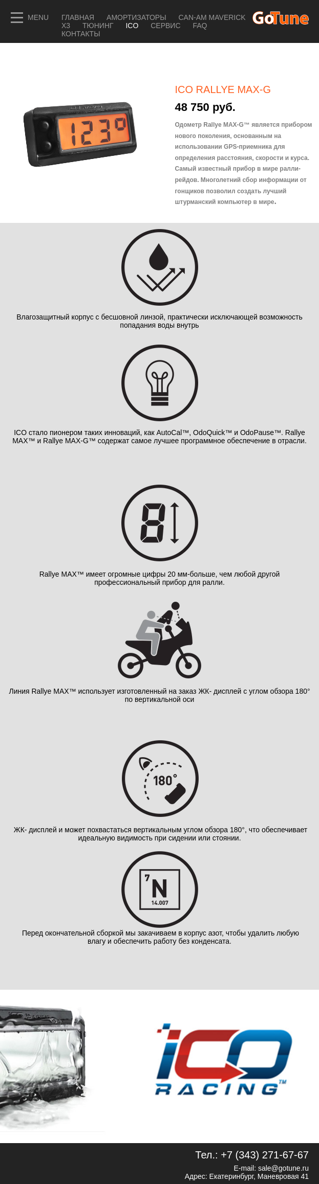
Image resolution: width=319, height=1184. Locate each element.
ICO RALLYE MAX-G (223, 89)
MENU (38, 17)
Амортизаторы (136, 17)
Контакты (80, 34)
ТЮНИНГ (98, 25)
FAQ (200, 25)
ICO (132, 25)
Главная (77, 17)
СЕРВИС (166, 25)
